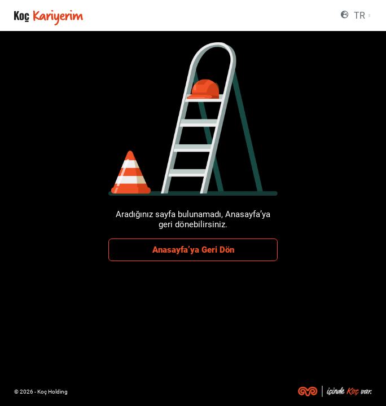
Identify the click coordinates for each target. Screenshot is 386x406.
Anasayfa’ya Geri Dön (193, 250)
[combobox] (361, 15)
